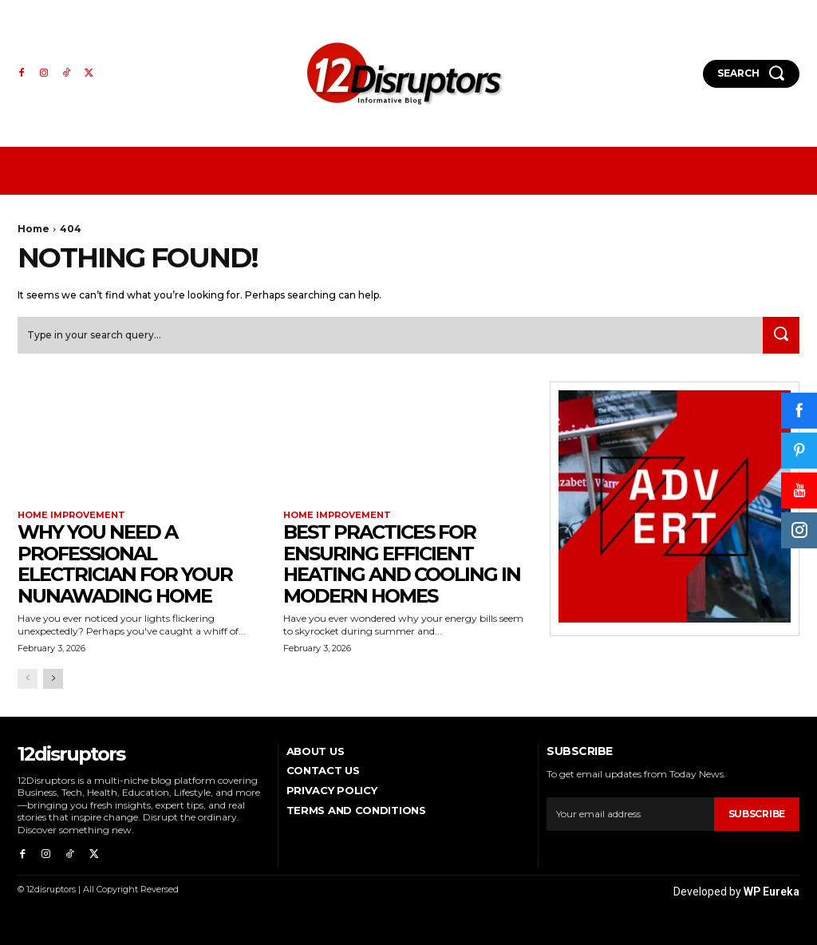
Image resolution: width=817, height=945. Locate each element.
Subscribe (756, 815)
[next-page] (53, 680)
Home (33, 229)
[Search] (778, 336)
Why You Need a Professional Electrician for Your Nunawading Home (125, 565)
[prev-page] (27, 680)
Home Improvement (71, 517)
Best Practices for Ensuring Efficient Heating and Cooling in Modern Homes (401, 565)
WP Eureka (771, 890)
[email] (630, 815)
